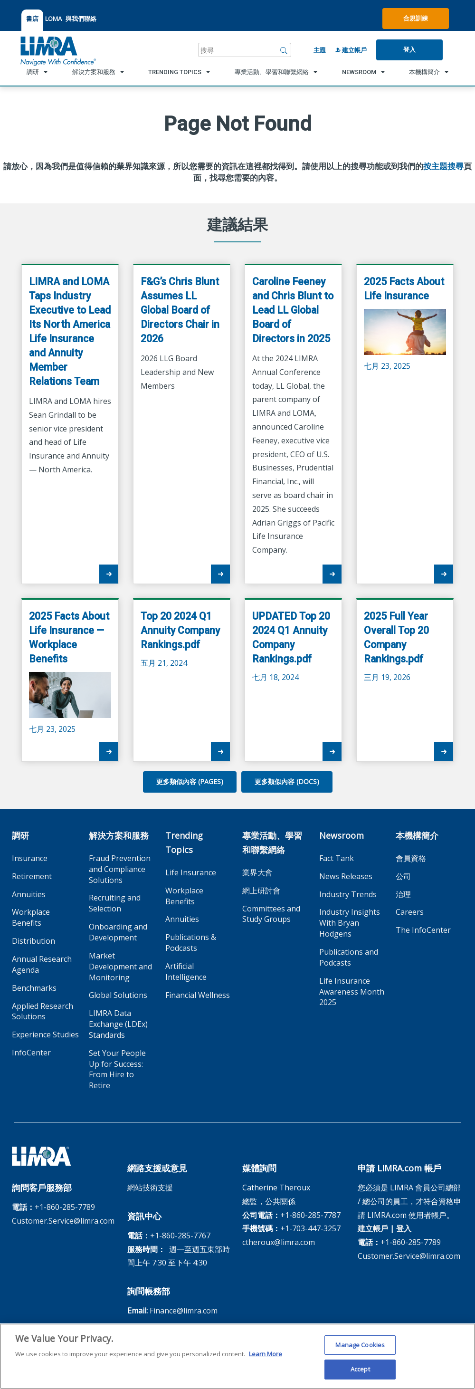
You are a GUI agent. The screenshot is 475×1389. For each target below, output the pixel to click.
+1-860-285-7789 (65, 1207)
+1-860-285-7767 (180, 1235)
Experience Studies (45, 1034)
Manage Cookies (360, 1348)
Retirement (32, 876)
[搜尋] (284, 50)
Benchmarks (34, 988)
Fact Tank (336, 858)
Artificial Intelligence (186, 971)
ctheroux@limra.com (278, 1242)
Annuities (29, 894)
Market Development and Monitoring (120, 966)
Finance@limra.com (184, 1310)
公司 (403, 876)
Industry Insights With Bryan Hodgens (349, 923)
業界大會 (257, 872)
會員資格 (411, 858)
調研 (20, 835)
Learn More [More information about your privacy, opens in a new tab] (265, 1357)
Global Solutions (118, 995)
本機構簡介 (417, 835)
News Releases (345, 876)
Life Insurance (190, 872)
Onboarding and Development (118, 932)
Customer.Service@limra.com (63, 1221)
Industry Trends (348, 894)
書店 (32, 18)
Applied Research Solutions (42, 1011)
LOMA (53, 18)
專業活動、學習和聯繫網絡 (272, 842)
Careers (410, 912)
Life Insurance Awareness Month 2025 (351, 992)
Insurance (30, 858)
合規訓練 (415, 18)
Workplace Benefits (31, 917)
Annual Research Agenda (42, 964)
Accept (360, 1373)
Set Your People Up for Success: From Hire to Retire (117, 1069)
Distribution (33, 941)
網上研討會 (261, 890)
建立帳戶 (351, 50)
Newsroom (341, 835)
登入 (409, 49)
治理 (403, 894)
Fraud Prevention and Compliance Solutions (120, 869)
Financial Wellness (197, 995)
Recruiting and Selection (115, 903)
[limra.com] (57, 50)
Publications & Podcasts (190, 942)
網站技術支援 (150, 1187)
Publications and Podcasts (348, 957)
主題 (320, 50)
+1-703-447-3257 (310, 1228)
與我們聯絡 (81, 18)
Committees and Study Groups (271, 914)
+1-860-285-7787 (310, 1215)
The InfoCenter (423, 930)
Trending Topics (184, 842)
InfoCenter (31, 1052)
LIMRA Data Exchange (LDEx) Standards (118, 1024)
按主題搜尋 (443, 166)
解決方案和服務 (119, 835)
